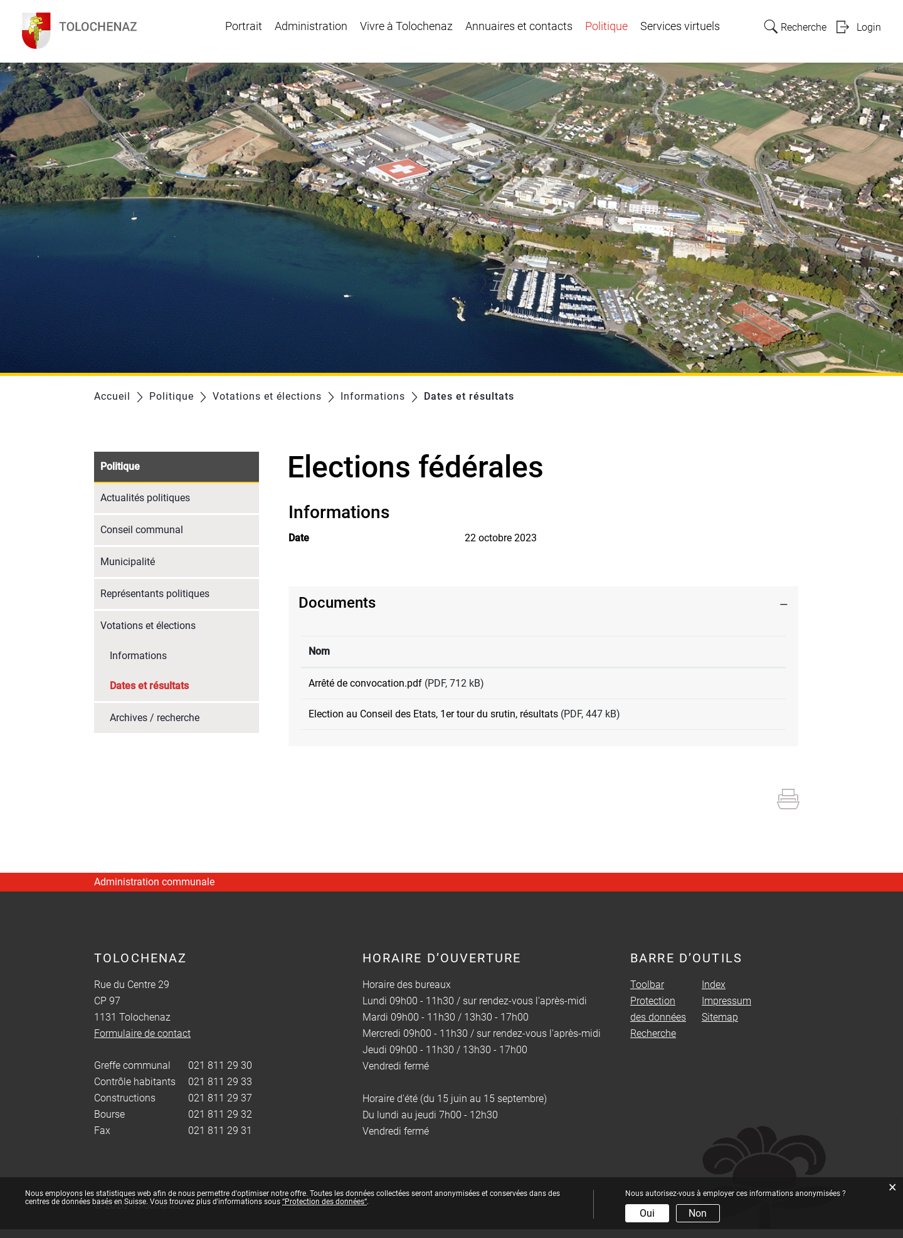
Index (714, 993)
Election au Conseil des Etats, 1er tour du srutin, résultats (433, 718)
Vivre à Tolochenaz (406, 26)
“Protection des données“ (324, 1201)
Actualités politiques (145, 498)
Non (698, 1213)
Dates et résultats (179, 684)
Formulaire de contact (142, 1042)
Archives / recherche (154, 718)
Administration (311, 26)
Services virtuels (680, 26)
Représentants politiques (154, 594)
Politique (606, 26)
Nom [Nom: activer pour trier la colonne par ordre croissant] (319, 651)
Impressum (726, 1010)
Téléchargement (734, 685)
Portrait (243, 26)
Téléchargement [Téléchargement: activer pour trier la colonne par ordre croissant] (726, 651)
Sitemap (720, 1026)
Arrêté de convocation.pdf (365, 683)
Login (869, 27)
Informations (138, 656)
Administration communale (154, 891)
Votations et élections (148, 626)
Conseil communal (141, 530)
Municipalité (127, 562)
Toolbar (647, 993)
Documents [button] (337, 602)
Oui (647, 1213)
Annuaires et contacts (519, 26)
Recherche (653, 1042)
